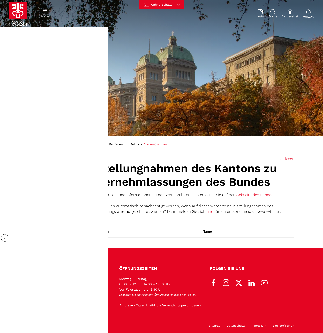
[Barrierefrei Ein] (290, 13)
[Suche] (272, 13)
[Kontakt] (308, 13)
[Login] (260, 13)
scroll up (6, 239)
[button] (45, 13)
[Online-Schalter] (161, 4)
